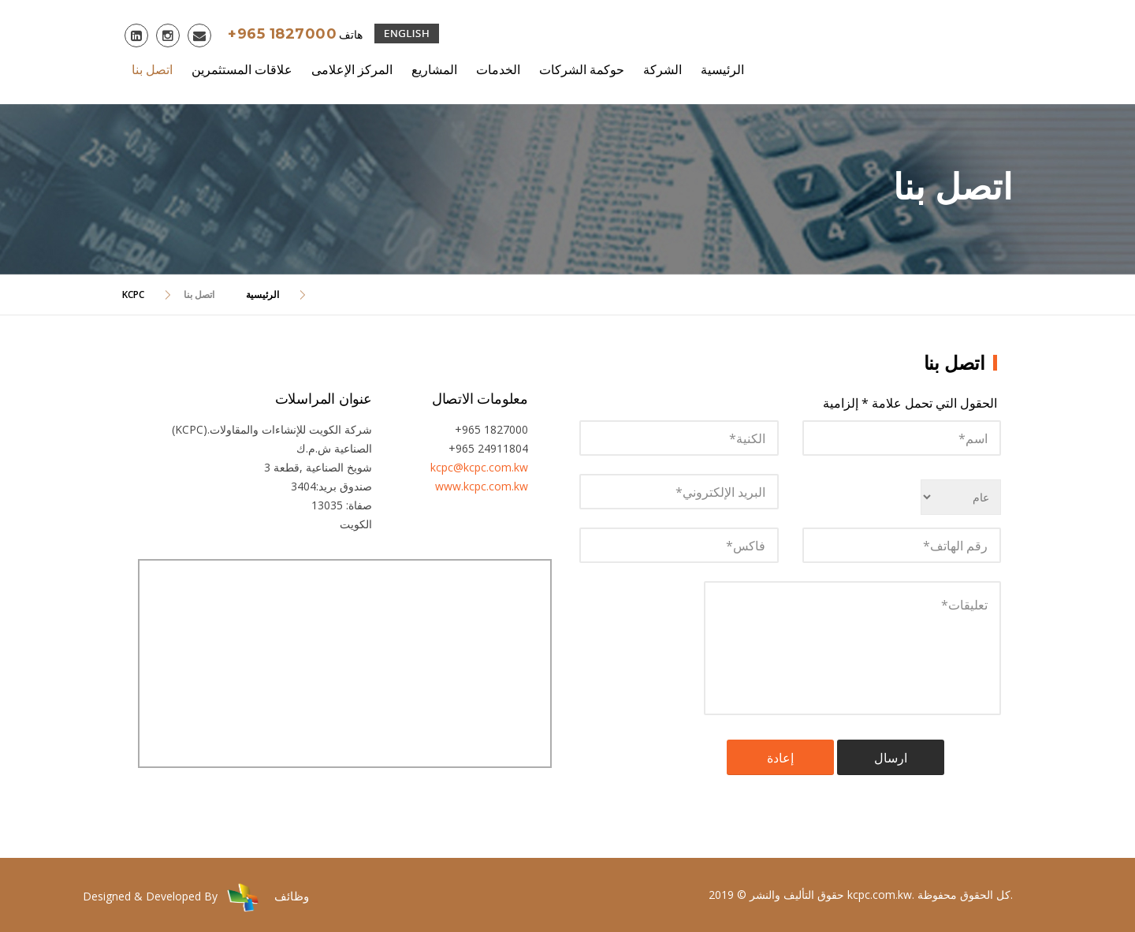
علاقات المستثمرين (242, 69)
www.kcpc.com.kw (481, 486)
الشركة (662, 69)
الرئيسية (722, 69)
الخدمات (498, 69)
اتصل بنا (152, 69)
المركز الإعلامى (352, 69)
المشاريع (434, 69)
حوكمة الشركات (581, 69)
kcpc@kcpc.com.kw (479, 467)
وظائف (291, 896)
